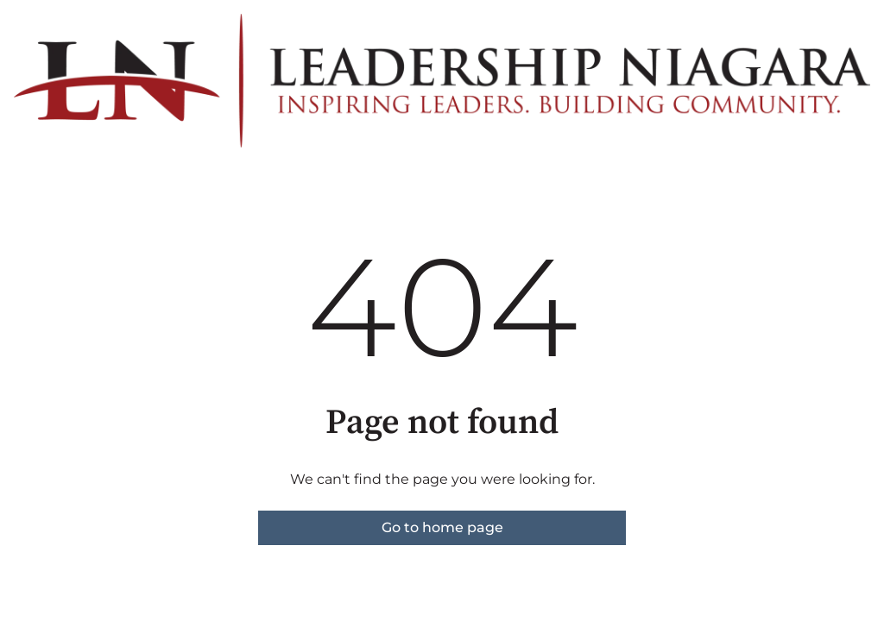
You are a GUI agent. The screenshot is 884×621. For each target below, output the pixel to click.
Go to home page (442, 527)
